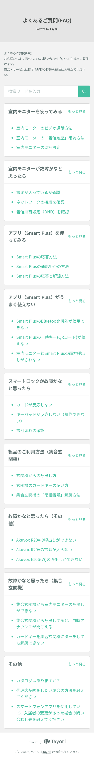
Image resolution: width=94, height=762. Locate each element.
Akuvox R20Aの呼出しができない (46, 540)
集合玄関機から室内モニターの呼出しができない (50, 607)
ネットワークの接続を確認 (40, 202)
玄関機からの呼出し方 (36, 475)
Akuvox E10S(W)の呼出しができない (49, 559)
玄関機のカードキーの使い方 (42, 485)
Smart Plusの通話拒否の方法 (42, 266)
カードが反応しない (34, 405)
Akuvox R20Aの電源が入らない (44, 549)
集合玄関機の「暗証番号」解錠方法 (48, 495)
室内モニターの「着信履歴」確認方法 (50, 138)
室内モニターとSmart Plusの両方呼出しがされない (50, 356)
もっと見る (77, 111)
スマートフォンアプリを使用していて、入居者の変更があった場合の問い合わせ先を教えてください (50, 712)
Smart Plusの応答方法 (36, 257)
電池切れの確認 (30, 430)
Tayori (47, 751)
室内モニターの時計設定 (38, 147)
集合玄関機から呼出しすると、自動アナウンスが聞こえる (50, 623)
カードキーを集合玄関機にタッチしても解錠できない (50, 639)
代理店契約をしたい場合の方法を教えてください (50, 693)
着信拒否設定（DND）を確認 (42, 212)
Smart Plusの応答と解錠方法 (42, 276)
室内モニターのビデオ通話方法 (44, 128)
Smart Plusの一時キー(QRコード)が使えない (50, 340)
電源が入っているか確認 (38, 192)
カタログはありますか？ (38, 680)
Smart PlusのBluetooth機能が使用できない (50, 324)
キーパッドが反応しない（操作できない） (50, 417)
